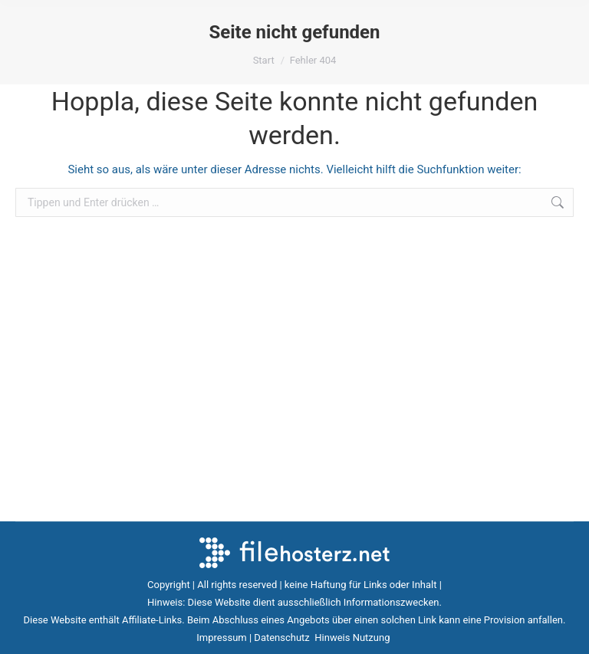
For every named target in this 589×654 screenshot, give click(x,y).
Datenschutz (283, 637)
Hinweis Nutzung (353, 637)
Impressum (221, 637)
